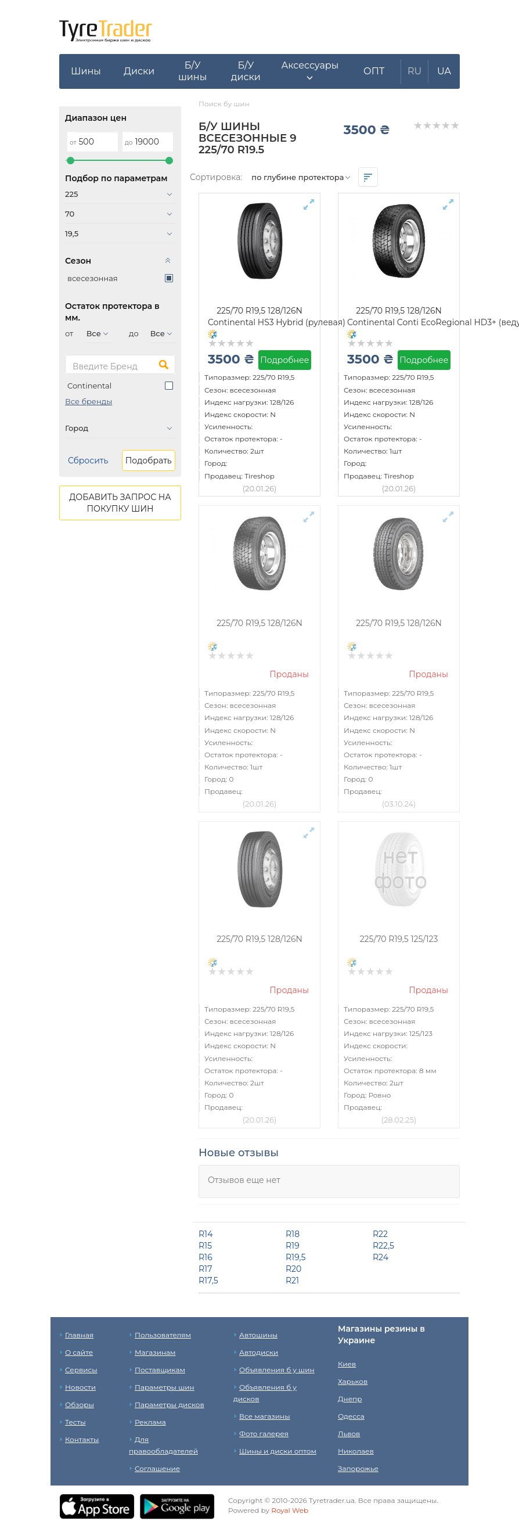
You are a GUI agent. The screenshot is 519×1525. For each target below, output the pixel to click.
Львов (349, 1433)
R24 (380, 1257)
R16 (205, 1257)
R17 (205, 1269)
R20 (293, 1269)
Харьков (352, 1381)
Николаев (356, 1451)
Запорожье (358, 1468)
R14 (205, 1234)
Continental (89, 385)
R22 (380, 1234)
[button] (309, 71)
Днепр (350, 1398)
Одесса (351, 1416)
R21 (292, 1280)
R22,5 (383, 1245)
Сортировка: (216, 177)
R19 (293, 1245)
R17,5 (208, 1280)
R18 (293, 1234)
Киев (347, 1363)
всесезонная (92, 278)
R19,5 (295, 1257)
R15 (205, 1245)
